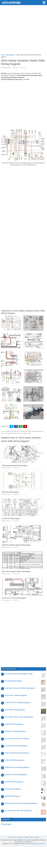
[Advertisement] (23, 30)
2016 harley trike (25, 433)
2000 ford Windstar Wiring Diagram (17, 753)
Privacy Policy (12, 837)
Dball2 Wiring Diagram (12, 796)
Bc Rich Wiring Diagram (13, 789)
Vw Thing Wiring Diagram (13, 681)
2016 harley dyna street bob (11, 431)
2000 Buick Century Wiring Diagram (17, 767)
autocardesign (11, 2)
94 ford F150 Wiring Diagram (11, 518)
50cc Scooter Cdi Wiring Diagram (16, 695)
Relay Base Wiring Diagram (14, 724)
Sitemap (36, 837)
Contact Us (20, 837)
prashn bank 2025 (39, 843)
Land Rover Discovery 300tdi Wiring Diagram (20, 688)
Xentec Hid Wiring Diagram (14, 782)
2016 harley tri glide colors (13, 433)
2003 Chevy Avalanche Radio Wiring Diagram (16, 571)
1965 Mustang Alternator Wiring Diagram (14, 465)
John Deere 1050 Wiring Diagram (16, 774)
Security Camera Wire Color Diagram (17, 738)
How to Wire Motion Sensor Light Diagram (19, 717)
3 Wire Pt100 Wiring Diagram (15, 760)
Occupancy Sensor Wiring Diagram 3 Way (18, 674)
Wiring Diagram (6, 67)
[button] (44, 2)
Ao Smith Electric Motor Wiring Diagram (18, 810)
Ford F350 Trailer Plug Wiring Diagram (18, 702)
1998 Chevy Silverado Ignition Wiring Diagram (16, 545)
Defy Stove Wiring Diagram (10, 492)
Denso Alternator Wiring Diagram (16, 746)
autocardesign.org (29, 843)
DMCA (31, 837)
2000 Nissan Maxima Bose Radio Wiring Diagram (21, 803)
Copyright (26, 837)
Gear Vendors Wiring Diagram (15, 710)
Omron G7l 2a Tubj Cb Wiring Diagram (14, 598)
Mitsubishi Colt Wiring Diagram (15, 731)
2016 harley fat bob (25, 431)
